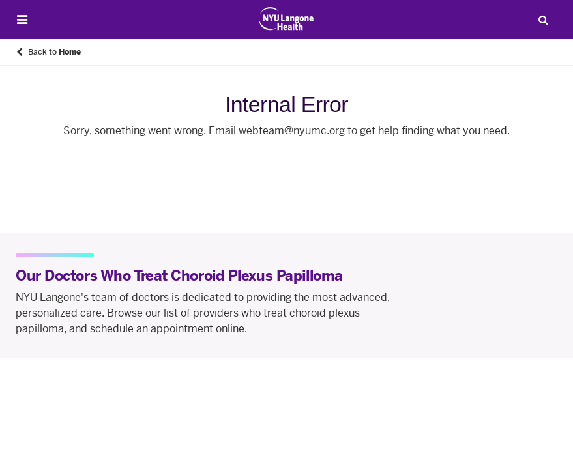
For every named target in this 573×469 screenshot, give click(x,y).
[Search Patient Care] (543, 19)
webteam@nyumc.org (292, 130)
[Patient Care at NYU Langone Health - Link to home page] (286, 19)
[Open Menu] (22, 20)
